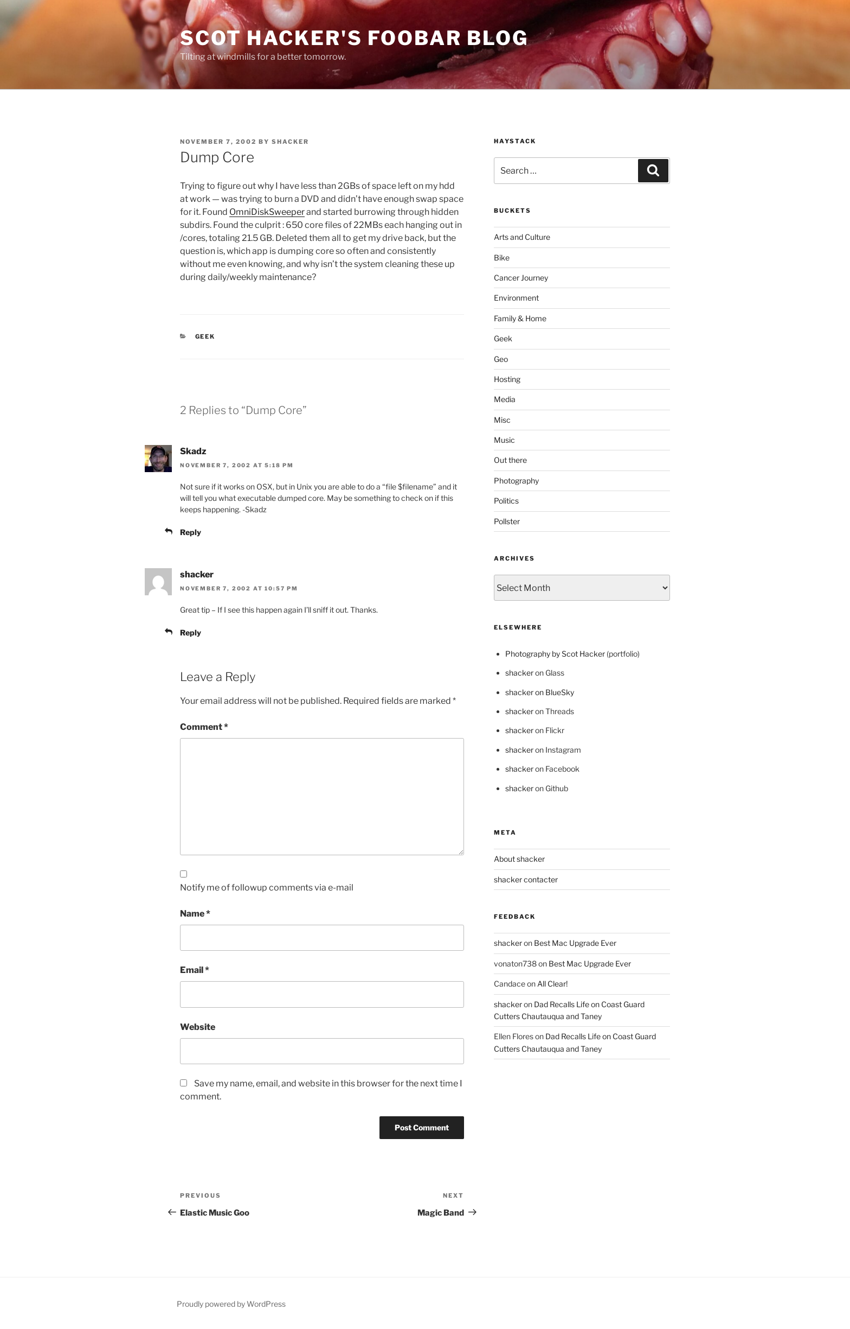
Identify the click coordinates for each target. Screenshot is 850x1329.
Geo (501, 359)
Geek (205, 336)
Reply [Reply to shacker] (190, 632)
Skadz (193, 451)
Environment (516, 297)
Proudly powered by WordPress (231, 1303)
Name (195, 913)
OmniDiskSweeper (267, 212)
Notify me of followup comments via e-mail (266, 887)
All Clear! (552, 983)
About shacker (519, 858)
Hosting (507, 379)
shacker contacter (526, 879)
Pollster (507, 521)
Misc (502, 419)
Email (194, 970)
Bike (502, 257)
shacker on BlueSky (539, 692)
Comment (204, 727)
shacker (290, 141)
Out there (510, 460)
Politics (506, 500)
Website (197, 1027)
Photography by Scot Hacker (555, 653)
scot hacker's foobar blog (354, 38)
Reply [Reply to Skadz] (190, 532)
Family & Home (520, 318)
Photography (516, 480)
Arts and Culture (522, 236)
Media (505, 399)
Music (504, 439)
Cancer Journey (521, 277)
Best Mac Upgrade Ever (575, 943)
